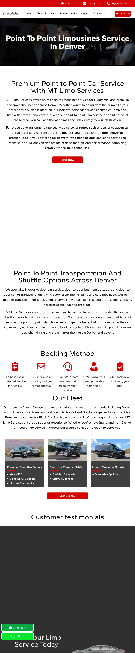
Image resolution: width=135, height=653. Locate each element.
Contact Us (99, 13)
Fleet (53, 13)
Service (64, 13)
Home (29, 13)
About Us (42, 13)
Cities (74, 13)
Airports (85, 13)
